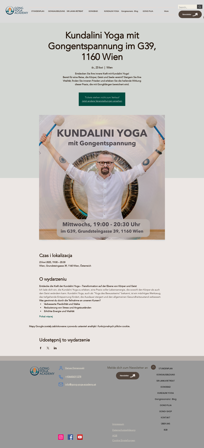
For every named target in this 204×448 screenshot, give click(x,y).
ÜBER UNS (165, 423)
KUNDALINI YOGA (166, 393)
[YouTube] (80, 437)
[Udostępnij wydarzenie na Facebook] (40, 348)
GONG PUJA (165, 405)
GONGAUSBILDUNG (166, 374)
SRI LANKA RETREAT (166, 380)
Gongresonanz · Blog (166, 399)
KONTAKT (165, 417)
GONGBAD (165, 386)
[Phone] (61, 377)
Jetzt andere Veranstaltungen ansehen (102, 101)
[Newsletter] (190, 14)
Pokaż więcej (46, 316)
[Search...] (185, 7)
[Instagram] (61, 437)
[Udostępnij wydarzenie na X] (48, 348)
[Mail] (61, 384)
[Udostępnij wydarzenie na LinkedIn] (55, 348)
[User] (61, 368)
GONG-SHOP (165, 411)
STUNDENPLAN (166, 368)
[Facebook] (70, 437)
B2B (165, 429)
